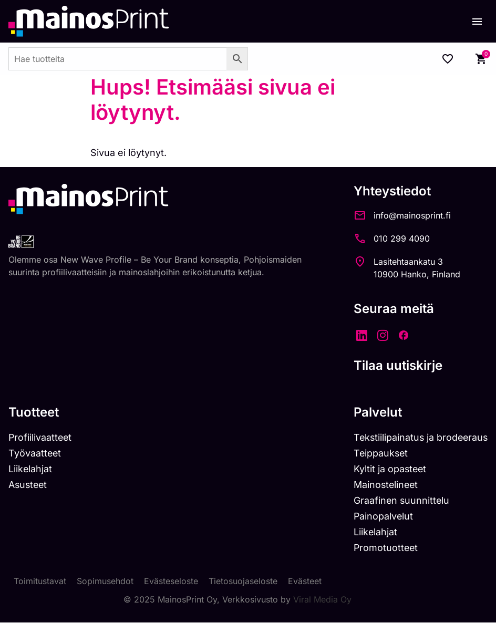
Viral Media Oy (322, 600)
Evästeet (305, 582)
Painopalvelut (380, 516)
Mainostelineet (383, 484)
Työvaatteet (35, 453)
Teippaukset (378, 453)
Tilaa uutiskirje (394, 365)
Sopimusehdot (105, 582)
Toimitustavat (40, 582)
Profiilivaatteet (40, 437)
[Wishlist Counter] (447, 59)
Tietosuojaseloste (243, 582)
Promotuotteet (383, 548)
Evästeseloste (171, 582)
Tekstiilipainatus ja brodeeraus (419, 437)
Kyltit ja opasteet (387, 468)
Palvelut (374, 412)
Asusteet (28, 484)
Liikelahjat (30, 468)
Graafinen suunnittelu (399, 500)
